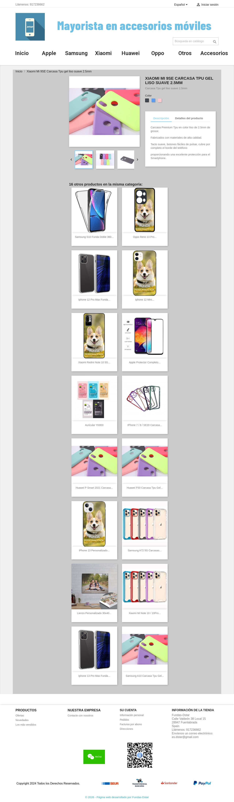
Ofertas (20, 715)
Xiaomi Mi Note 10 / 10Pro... (145, 613)
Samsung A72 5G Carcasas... (144, 550)
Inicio (22, 53)
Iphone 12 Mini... (144, 299)
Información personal (132, 715)
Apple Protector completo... (145, 362)
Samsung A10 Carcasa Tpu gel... (145, 675)
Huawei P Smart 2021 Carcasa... (94, 487)
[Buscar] (195, 41)
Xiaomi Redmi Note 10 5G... (94, 362)
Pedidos (124, 719)
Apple (49, 53)
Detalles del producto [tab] (189, 118)
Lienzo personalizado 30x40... (94, 613)
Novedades (22, 720)
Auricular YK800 (94, 425)
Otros (185, 53)
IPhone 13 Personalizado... (94, 550)
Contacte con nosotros (80, 715)
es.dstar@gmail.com (185, 737)
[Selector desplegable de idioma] (181, 5)
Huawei (131, 53)
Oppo (157, 53)
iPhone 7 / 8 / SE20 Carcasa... (144, 425)
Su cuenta (128, 710)
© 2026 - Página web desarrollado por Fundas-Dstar (117, 797)
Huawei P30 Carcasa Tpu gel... (145, 487)
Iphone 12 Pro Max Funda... (94, 299)
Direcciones (126, 728)
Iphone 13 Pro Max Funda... (94, 675)
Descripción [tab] (161, 118)
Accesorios (214, 53)
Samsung (76, 53)
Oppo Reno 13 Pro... (144, 236)
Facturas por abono (131, 724)
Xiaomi (103, 53)
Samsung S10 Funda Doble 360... (94, 236)
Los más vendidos (26, 724)
